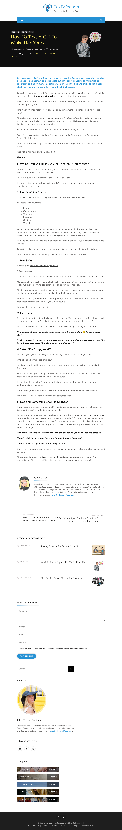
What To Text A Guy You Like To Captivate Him (63, 562)
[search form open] (101, 20)
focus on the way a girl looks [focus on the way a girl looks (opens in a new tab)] (44, 265)
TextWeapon (66, 7)
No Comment (53, 49)
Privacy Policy (33, 825)
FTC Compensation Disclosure (81, 825)
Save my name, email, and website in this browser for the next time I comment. (54, 648)
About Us (46, 825)
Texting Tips (27, 32)
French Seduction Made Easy (62, 495)
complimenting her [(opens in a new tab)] (96, 415)
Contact (63, 825)
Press (54, 825)
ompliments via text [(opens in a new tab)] (86, 93)
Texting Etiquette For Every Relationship (60, 546)
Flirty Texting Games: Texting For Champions (62, 578)
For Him (15, 32)
